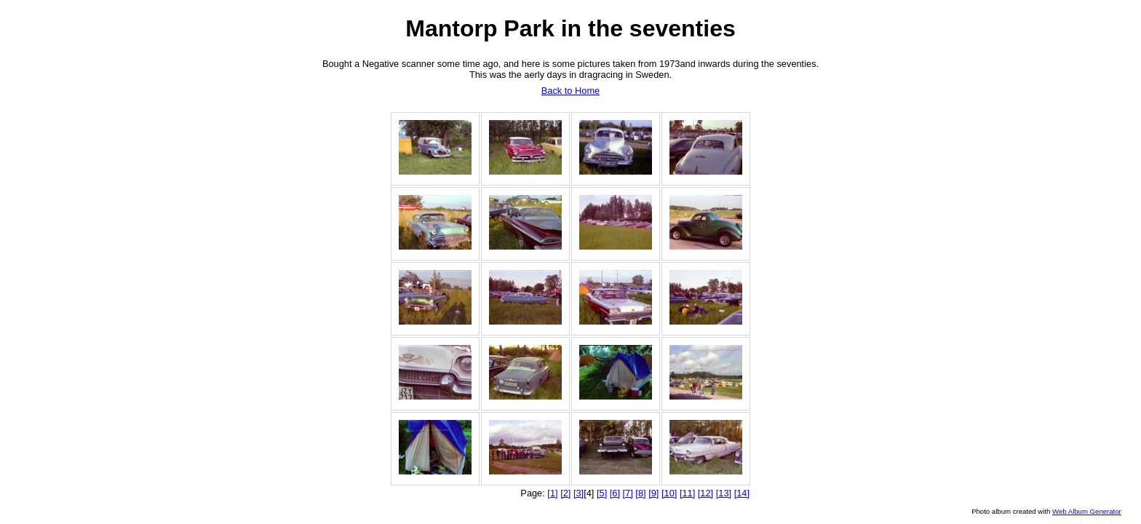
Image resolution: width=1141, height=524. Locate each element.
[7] (628, 493)
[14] (742, 493)
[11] (687, 493)
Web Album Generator (1086, 511)
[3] (578, 493)
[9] (653, 493)
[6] (615, 493)
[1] (552, 493)
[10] (669, 493)
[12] (705, 493)
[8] (640, 493)
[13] (723, 493)
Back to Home (570, 90)
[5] (602, 493)
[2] (565, 493)
